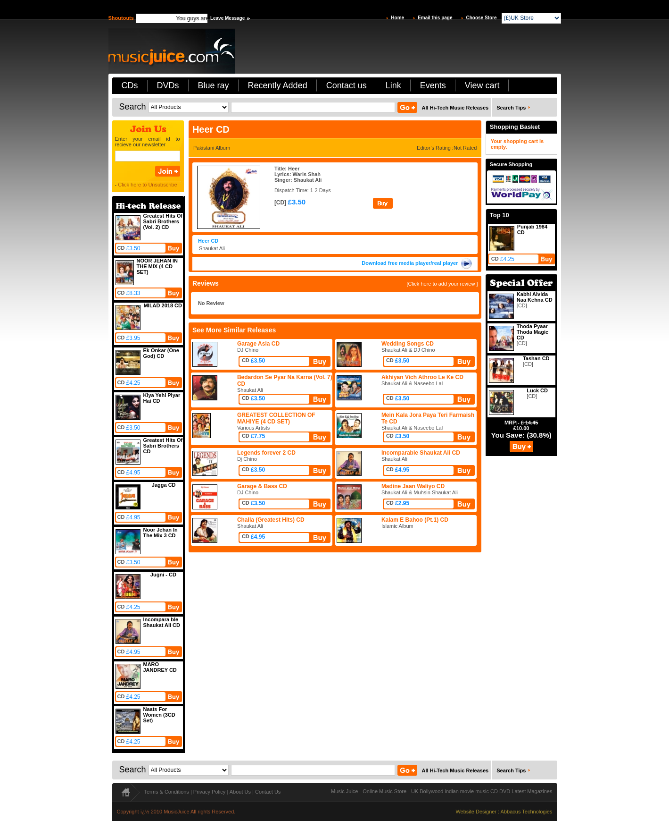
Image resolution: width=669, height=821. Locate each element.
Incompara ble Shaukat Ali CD (161, 622)
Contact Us (268, 792)
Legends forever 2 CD (266, 452)
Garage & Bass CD (262, 486)
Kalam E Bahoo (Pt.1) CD (414, 519)
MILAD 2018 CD (163, 305)
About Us (240, 792)
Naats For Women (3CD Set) (159, 714)
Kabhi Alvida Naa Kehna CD (535, 297)
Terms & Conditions (166, 792)
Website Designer (475, 811)
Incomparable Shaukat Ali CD (420, 452)
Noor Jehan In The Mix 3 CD (160, 532)
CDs (130, 85)
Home (397, 17)
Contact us (346, 85)
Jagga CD (164, 485)
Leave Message (227, 18)
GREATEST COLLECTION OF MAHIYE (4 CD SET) (276, 418)
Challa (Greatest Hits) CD (271, 519)
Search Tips (511, 107)
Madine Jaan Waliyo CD (413, 486)
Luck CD (537, 390)
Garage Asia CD (258, 343)
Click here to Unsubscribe (147, 184)
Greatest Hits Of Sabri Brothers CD (163, 445)
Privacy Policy (209, 792)
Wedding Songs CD (407, 343)
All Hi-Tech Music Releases (455, 107)
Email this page (435, 17)
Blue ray (213, 85)
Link (393, 85)
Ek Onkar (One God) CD (161, 353)
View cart (482, 85)
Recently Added (277, 85)
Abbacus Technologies (527, 811)
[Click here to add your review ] (442, 284)
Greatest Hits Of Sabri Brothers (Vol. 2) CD (163, 221)
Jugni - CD (163, 574)
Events (433, 85)
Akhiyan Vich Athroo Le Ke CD (422, 377)
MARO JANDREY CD (160, 667)
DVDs (168, 85)
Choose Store (481, 17)
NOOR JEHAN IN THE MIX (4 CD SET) (157, 266)
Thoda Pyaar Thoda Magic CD (532, 331)
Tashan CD (536, 358)
